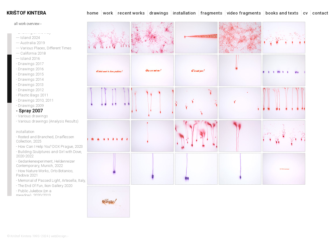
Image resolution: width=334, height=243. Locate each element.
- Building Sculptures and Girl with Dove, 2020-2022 (49, 159)
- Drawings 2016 (30, 74)
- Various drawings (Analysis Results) (47, 127)
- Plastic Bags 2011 (32, 100)
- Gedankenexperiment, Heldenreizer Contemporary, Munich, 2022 (45, 169)
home (92, 13)
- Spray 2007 (29, 116)
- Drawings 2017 (30, 69)
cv (305, 13)
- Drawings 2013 (30, 90)
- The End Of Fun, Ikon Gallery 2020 (44, 191)
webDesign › (59, 236)
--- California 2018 (31, 59)
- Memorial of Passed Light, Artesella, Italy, (51, 186)
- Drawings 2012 (30, 95)
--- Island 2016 (28, 64)
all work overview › (28, 23)
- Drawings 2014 (30, 85)
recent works (131, 13)
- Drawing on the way (33, 38)
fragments (211, 13)
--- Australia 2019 (30, 48)
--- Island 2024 (28, 43)
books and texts (281, 13)
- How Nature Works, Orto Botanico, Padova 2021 (44, 178)
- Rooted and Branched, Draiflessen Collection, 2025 (45, 144)
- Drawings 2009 (30, 111)
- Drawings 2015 (30, 80)
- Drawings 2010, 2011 (34, 106)
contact (320, 13)
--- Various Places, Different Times (43, 53)
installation (184, 13)
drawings (158, 13)
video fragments (244, 13)
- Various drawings (32, 121)
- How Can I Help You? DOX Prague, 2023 (49, 152)
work (108, 13)
